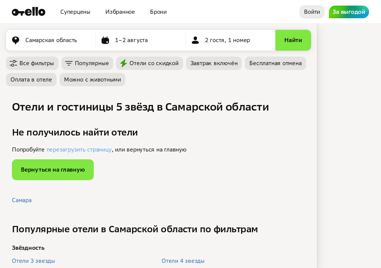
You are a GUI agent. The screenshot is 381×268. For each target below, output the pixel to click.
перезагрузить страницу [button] (79, 149)
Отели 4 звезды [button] (183, 260)
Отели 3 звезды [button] (33, 260)
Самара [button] (22, 200)
